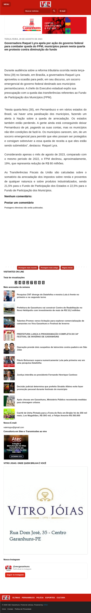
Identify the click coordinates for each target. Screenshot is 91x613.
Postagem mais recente (28, 268)
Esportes (50, 598)
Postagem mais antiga (49, 268)
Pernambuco (28, 598)
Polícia (40, 598)
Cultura (61, 598)
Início (4, 609)
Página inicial (67, 268)
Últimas (16, 598)
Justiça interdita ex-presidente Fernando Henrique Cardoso (47, 375)
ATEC (46, 605)
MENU (6, 4)
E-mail (62, 11)
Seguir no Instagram (15, 575)
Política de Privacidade (23, 609)
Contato (10, 609)
